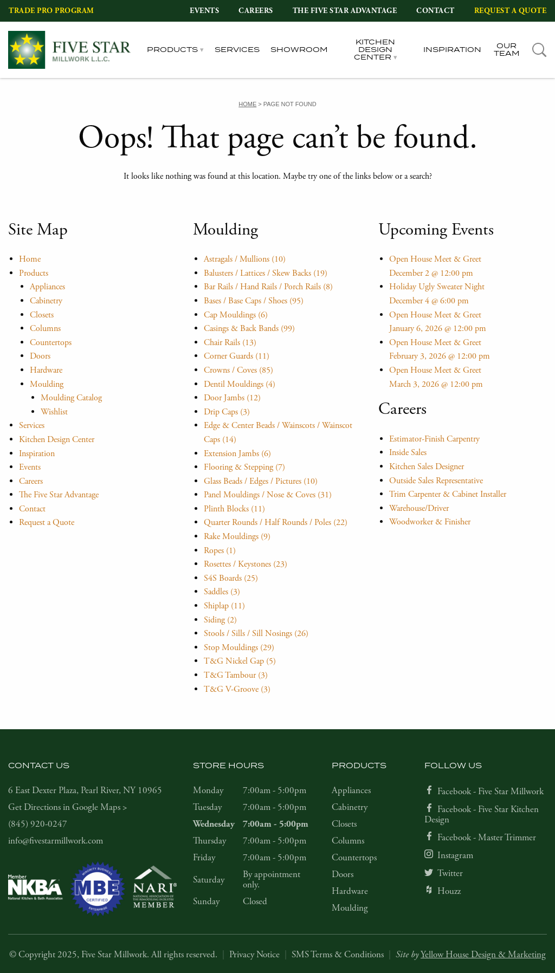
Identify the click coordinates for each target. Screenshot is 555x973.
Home (30, 259)
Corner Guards (236, 356)
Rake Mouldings (237, 536)
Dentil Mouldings (239, 384)
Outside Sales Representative (436, 481)
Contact (435, 11)
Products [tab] (172, 50)
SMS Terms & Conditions (338, 955)
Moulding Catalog (71, 398)
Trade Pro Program (51, 11)
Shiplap (224, 606)
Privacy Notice (254, 955)
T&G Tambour (236, 675)
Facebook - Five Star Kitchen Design (481, 814)
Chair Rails (230, 342)
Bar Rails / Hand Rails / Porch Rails (268, 287)
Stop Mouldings (239, 647)
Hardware (46, 370)
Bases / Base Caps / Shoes (254, 301)
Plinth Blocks (234, 509)
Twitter (450, 873)
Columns (45, 328)
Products (33, 273)
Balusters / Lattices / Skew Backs (265, 273)
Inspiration (452, 50)
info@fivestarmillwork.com (55, 841)
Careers (255, 11)
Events (204, 11)
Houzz (449, 891)
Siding (220, 620)
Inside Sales (408, 452)
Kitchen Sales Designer (426, 466)
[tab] (539, 50)
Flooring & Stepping (244, 467)
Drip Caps (227, 412)
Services (237, 50)
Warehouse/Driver (419, 508)
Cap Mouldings (236, 315)
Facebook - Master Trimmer (486, 838)
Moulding (46, 384)
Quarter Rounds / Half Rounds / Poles (275, 522)
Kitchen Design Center (56, 439)
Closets (42, 315)
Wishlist (54, 412)
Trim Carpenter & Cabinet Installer (447, 494)
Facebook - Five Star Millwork (490, 791)
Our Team (507, 50)
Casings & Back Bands (249, 328)
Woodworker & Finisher (429, 522)
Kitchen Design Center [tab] (375, 50)
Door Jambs (232, 398)
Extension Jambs (237, 453)
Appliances (47, 287)
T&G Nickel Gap (240, 661)
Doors (40, 356)
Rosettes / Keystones (245, 564)
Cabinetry (46, 301)
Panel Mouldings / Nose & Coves (268, 495)
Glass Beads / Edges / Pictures (261, 481)
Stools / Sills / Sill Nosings (256, 633)
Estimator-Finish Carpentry (434, 439)
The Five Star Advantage (345, 11)
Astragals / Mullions (245, 259)
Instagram (455, 855)
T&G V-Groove (237, 689)
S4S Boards (231, 578)
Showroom (299, 50)
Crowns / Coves (238, 370)
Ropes (220, 550)
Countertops (51, 342)
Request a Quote (510, 11)
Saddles (222, 592)
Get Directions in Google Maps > (67, 807)
